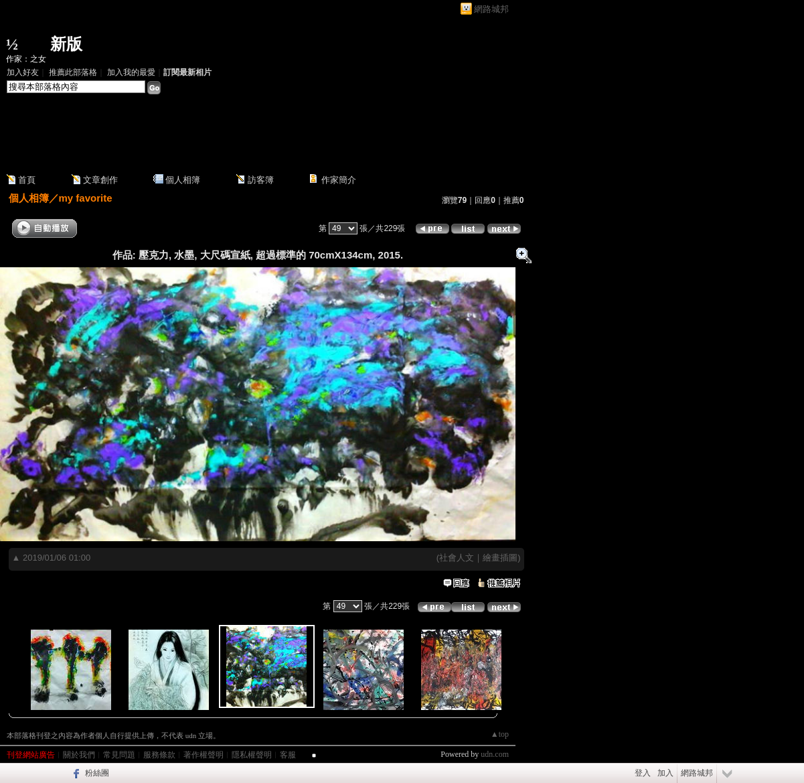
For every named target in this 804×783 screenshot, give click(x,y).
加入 (665, 773)
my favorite (85, 198)
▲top (500, 734)
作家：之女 (26, 59)
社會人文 (456, 558)
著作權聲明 (203, 755)
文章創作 (100, 180)
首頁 (26, 180)
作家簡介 (338, 180)
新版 (66, 44)
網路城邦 (491, 9)
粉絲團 (97, 773)
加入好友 (23, 72)
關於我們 (79, 755)
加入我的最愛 (131, 72)
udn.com (495, 754)
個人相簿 (182, 180)
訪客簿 (261, 180)
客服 (288, 755)
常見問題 (119, 755)
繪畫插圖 (500, 558)
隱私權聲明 (252, 755)
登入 (643, 773)
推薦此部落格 (73, 72)
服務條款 (159, 755)
